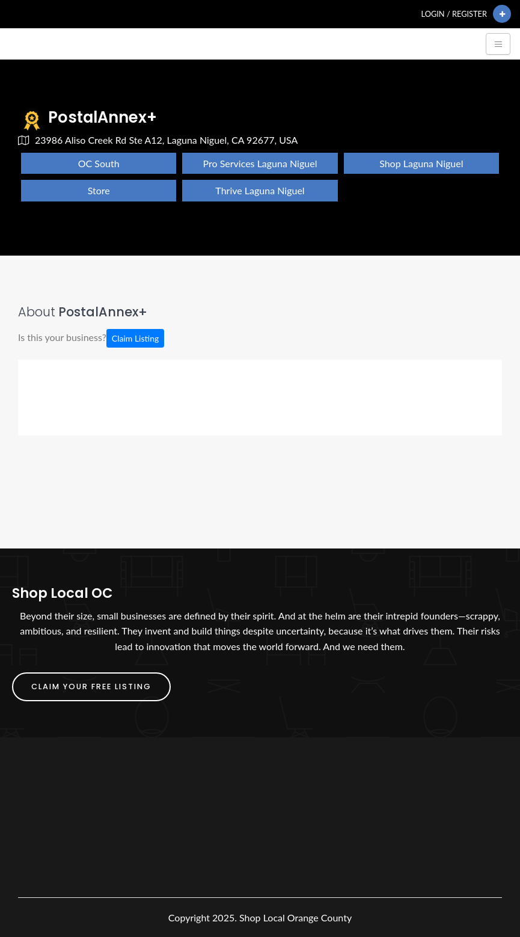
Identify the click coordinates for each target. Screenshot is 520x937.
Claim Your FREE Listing (91, 686)
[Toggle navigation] (498, 44)
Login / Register (454, 14)
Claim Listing (135, 338)
